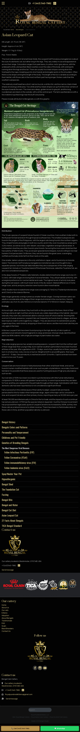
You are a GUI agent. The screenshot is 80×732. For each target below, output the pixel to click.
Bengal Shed (7, 484)
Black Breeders (8, 628)
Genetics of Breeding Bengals (15, 443)
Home (4, 605)
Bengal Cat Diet (9, 510)
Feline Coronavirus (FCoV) (15, 457)
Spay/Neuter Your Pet (12, 474)
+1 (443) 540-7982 (41, 3)
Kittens (4, 613)
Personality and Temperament (15, 432)
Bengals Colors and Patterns (14, 427)
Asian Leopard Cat (10, 515)
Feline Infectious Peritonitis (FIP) (19, 452)
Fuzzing (5, 494)
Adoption (5, 615)
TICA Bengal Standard (12, 526)
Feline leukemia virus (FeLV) (16, 468)
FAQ (3, 623)
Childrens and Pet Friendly (13, 437)
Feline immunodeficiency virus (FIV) (20, 462)
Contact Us (6, 631)
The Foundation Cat (10, 489)
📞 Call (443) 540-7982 (20, 728)
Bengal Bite (7, 500)
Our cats (5, 610)
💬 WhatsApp (59, 728)
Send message (8, 570)
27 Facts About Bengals (12, 520)
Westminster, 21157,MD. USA (13, 686)
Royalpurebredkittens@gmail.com (18, 694)
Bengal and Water (10, 505)
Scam (4, 626)
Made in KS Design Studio (40, 721)
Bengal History (8, 422)
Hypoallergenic (8, 479)
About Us (5, 607)
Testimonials (7, 620)
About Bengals (7, 618)
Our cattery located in (13, 683)
